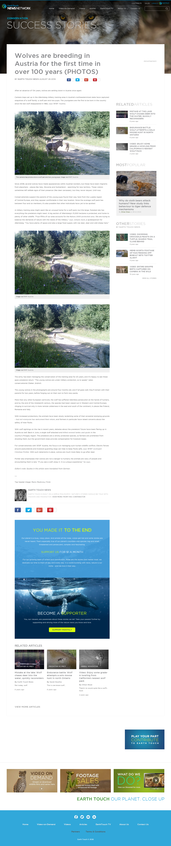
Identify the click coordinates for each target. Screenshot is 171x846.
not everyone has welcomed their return (37, 419)
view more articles (27, 707)
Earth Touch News (28, 79)
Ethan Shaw (87, 685)
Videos (82, 8)
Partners (75, 831)
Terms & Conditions (95, 831)
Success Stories (52, 25)
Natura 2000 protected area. (82, 216)
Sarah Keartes (56, 682)
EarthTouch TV (106, 8)
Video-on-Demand (67, 8)
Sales (147, 3)
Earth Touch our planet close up (16, 6)
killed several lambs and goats (76, 432)
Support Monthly (62, 630)
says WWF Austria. (57, 104)
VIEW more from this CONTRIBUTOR (68, 497)
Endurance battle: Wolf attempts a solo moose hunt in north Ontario (59, 675)
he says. (87, 462)
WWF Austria (73, 177)
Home (51, 8)
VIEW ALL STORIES (149, 278)
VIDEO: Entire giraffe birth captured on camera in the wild (141, 269)
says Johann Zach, (77, 220)
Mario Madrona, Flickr (41, 482)
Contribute (137, 3)
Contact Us (135, 8)
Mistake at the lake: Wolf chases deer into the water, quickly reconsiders (29, 675)
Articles (93, 8)
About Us (122, 8)
